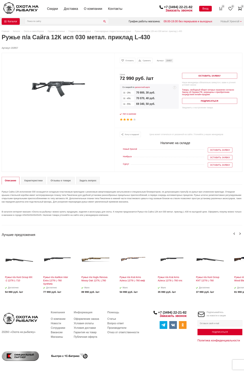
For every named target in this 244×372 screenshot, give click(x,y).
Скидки (52, 8)
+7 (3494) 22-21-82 (178, 7)
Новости (56, 323)
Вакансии (57, 332)
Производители (116, 327)
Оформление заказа (86, 318)
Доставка (71, 8)
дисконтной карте (142, 87)
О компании (93, 8)
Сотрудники (58, 327)
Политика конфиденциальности (218, 340)
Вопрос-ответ (115, 323)
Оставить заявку (220, 150)
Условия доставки (85, 327)
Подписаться (220, 332)
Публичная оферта (85, 336)
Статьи (111, 318)
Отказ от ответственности (123, 332)
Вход (205, 8)
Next (240, 233)
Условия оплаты (84, 323)
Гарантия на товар (85, 332)
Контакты (115, 8)
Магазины (57, 336)
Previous (234, 233)
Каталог (12, 21)
